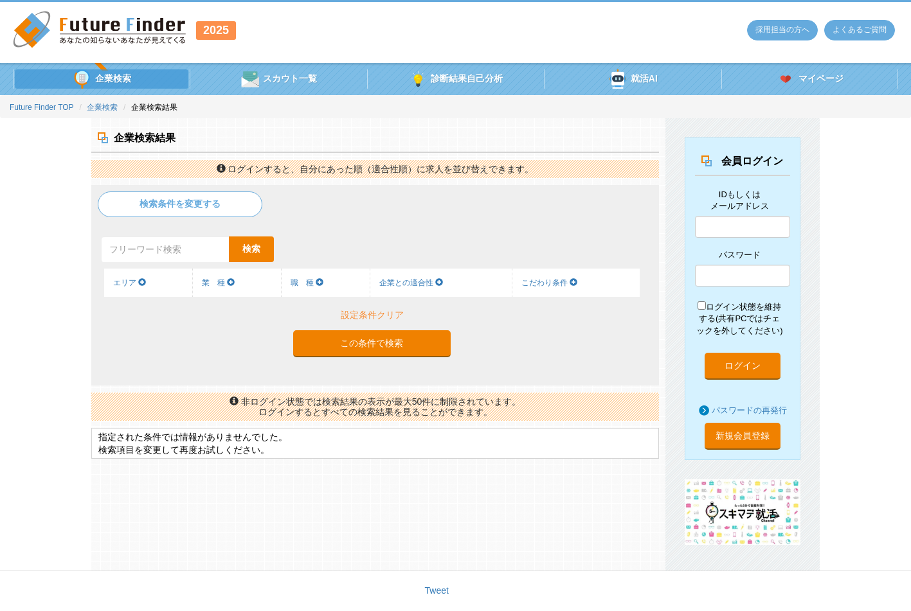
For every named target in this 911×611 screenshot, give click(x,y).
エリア (129, 282)
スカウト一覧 (278, 79)
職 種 (307, 282)
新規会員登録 (743, 435)
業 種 (218, 282)
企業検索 (102, 79)
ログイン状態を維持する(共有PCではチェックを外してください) (739, 318)
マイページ (809, 79)
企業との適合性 (411, 282)
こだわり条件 (549, 282)
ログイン (743, 365)
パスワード (740, 255)
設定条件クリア (372, 315)
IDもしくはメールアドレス (739, 200)
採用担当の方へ (782, 29)
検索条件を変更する (180, 204)
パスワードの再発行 (749, 410)
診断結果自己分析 (455, 79)
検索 (251, 249)
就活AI (633, 79)
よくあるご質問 (860, 29)
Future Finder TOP (42, 107)
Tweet (437, 590)
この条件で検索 (371, 343)
